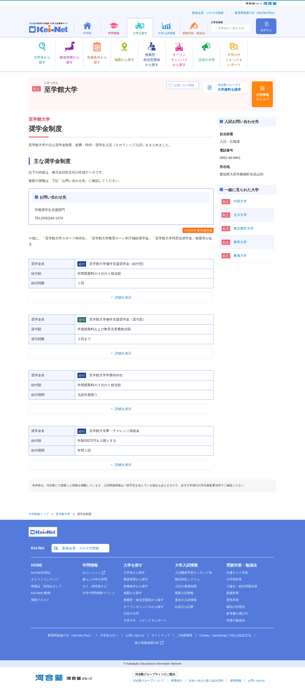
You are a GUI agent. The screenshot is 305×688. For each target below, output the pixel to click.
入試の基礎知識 (186, 586)
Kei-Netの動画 (41, 593)
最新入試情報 (184, 593)
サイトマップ (160, 635)
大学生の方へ (109, 635)
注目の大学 (131, 613)
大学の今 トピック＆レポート (145, 620)
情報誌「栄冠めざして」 (48, 586)
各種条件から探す (135, 586)
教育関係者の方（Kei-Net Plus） (255, 13)
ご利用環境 (184, 635)
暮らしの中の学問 (94, 579)
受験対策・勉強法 (241, 565)
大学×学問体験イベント (98, 593)
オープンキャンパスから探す (143, 607)
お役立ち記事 (184, 607)
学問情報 (90, 565)
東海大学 (240, 255)
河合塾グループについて (148, 680)
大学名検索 (217, 22)
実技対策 (232, 600)
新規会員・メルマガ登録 (208, 13)
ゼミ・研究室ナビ (94, 586)
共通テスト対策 (237, 572)
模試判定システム (187, 579)
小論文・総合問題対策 (241, 586)
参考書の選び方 (237, 613)
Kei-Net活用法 (41, 572)
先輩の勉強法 (235, 620)
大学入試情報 (186, 565)
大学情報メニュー (262, 97)
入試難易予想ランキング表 (193, 572)
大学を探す (132, 565)
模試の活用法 (235, 607)
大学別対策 (234, 579)
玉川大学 (240, 215)
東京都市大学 (244, 228)
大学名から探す (134, 572)
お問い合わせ (135, 635)
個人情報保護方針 (147, 643)
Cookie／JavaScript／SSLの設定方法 (225, 635)
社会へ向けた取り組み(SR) (206, 680)
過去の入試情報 (186, 600)
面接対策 (232, 593)
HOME (36, 565)
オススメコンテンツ (45, 579)
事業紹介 (177, 680)
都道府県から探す (135, 579)
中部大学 (240, 201)
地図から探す (132, 593)
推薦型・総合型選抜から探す (143, 600)
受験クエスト (40, 600)
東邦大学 (240, 242)
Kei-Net (37, 548)
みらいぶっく (91, 572)
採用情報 (235, 680)
